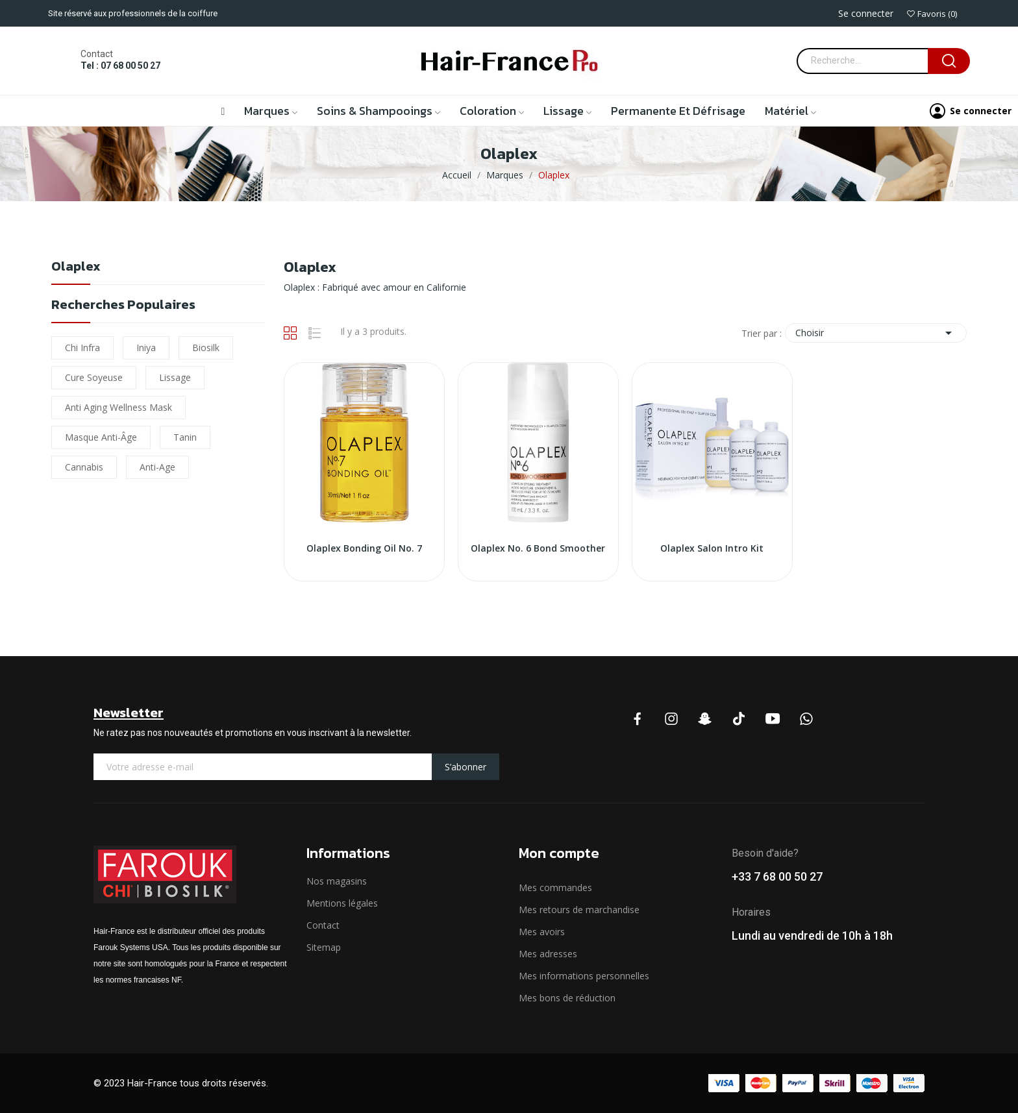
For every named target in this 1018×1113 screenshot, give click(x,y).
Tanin (185, 437)
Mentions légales (342, 903)
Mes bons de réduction (567, 998)
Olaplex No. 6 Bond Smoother (538, 548)
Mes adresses (548, 954)
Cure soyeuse (94, 377)
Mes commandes (555, 887)
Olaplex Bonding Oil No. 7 (364, 548)
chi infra (82, 347)
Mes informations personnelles (584, 976)
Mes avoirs (542, 931)
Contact (323, 925)
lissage (175, 377)
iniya (146, 347)
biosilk (205, 347)
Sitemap (323, 947)
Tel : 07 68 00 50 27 (120, 65)
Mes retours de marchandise (579, 909)
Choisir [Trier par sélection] (875, 333)
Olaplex (76, 268)
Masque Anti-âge (101, 437)
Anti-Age (157, 467)
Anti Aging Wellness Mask (118, 407)
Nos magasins (336, 881)
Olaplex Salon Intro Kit (712, 548)
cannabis (84, 467)
